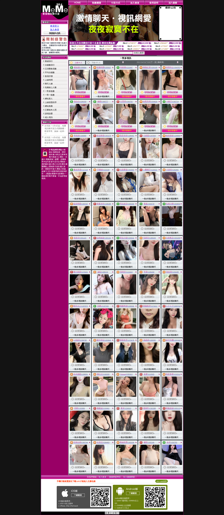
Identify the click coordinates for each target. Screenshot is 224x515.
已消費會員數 (51, 69)
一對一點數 (50, 95)
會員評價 (49, 76)
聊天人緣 (49, 84)
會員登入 (54, 26)
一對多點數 (50, 91)
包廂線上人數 (51, 87)
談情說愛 (49, 113)
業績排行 (49, 61)
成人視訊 (49, 117)
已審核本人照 (51, 110)
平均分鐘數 (50, 72)
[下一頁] (153, 62)
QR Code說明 (161, 481)
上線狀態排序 (51, 102)
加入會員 (54, 29)
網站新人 (49, 98)
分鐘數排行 (50, 65)
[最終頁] (160, 62)
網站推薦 (49, 106)
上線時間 (49, 80)
